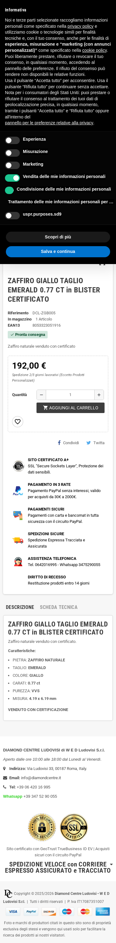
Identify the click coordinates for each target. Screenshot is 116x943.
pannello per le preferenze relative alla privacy (49, 122)
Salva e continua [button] (58, 251)
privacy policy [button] (80, 26)
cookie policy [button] (94, 50)
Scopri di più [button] (58, 236)
